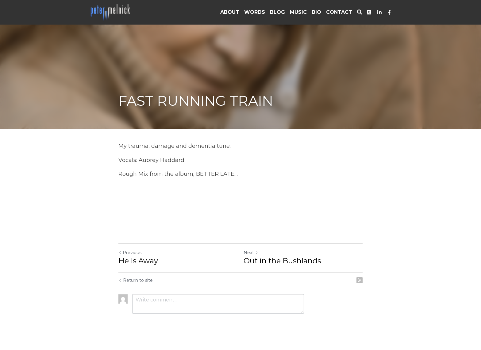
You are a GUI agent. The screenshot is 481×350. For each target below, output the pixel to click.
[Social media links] (369, 12)
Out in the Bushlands (282, 260)
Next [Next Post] (251, 252)
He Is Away (138, 260)
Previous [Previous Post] (129, 252)
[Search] (359, 12)
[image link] (110, 11)
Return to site (135, 280)
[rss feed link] (359, 280)
